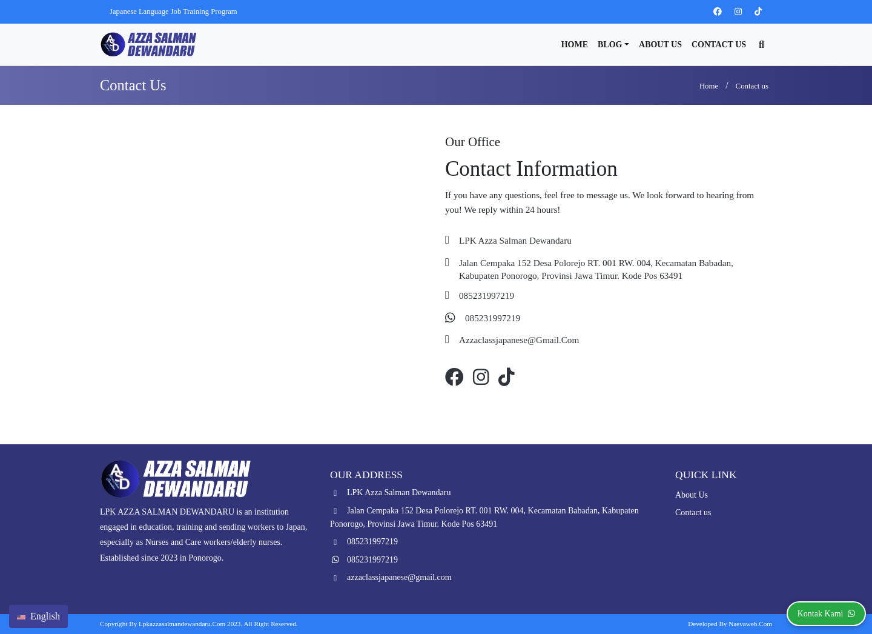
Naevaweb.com (750, 623)
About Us (660, 44)
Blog (610, 44)
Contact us (719, 44)
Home (574, 44)
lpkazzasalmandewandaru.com (182, 623)
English (38, 616)
